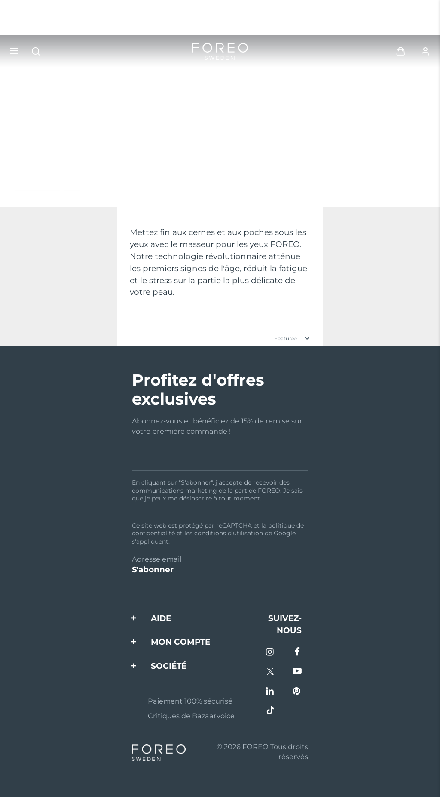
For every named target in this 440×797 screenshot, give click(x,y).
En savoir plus (47, 185)
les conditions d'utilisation (223, 533)
